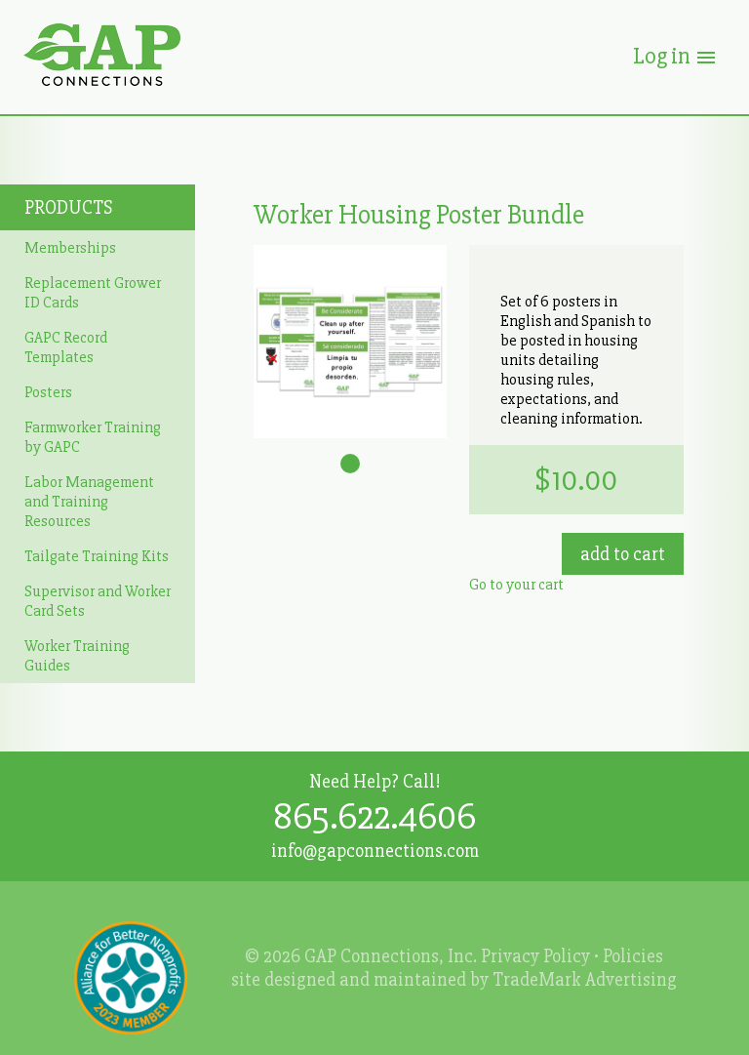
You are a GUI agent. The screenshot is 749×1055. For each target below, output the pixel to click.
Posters (48, 392)
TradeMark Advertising (585, 980)
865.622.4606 (374, 816)
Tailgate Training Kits (96, 556)
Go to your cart (516, 584)
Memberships (70, 248)
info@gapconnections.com (375, 851)
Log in (675, 56)
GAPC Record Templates (65, 347)
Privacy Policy (535, 956)
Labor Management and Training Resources (89, 501)
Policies (633, 956)
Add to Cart (622, 554)
